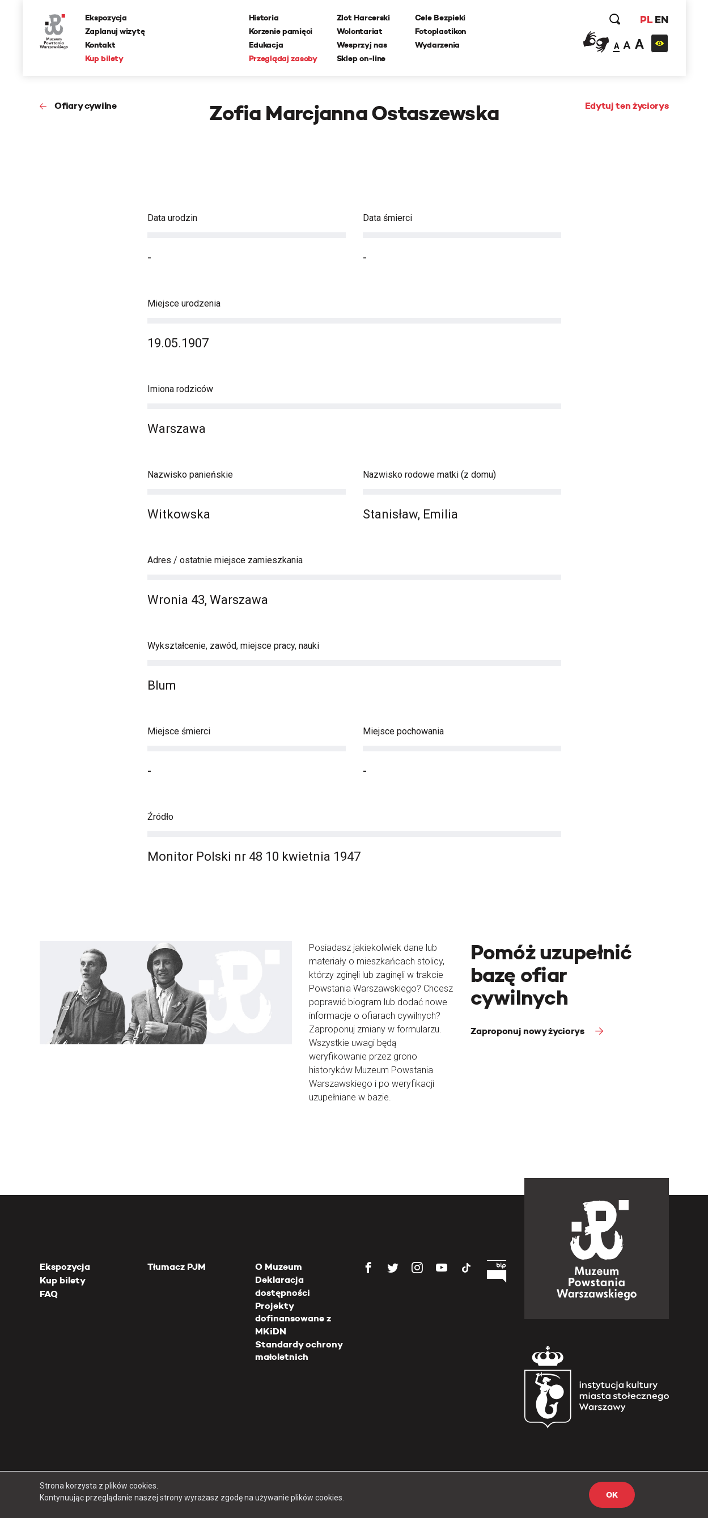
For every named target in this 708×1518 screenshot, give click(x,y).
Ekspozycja (106, 17)
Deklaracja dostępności (282, 1286)
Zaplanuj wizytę (115, 31)
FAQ (49, 1294)
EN (661, 19)
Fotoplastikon (440, 31)
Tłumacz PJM (176, 1267)
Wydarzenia (437, 45)
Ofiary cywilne (85, 106)
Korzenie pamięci (281, 31)
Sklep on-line (361, 58)
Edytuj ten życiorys (627, 106)
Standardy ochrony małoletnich (298, 1350)
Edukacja (266, 45)
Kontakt (100, 45)
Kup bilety (104, 58)
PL (646, 19)
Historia (264, 17)
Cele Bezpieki (440, 17)
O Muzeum (278, 1267)
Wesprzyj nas (362, 45)
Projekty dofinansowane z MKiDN (293, 1318)
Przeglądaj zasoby (283, 58)
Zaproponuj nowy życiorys (528, 1031)
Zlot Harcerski (363, 17)
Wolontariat (360, 31)
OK (611, 1495)
